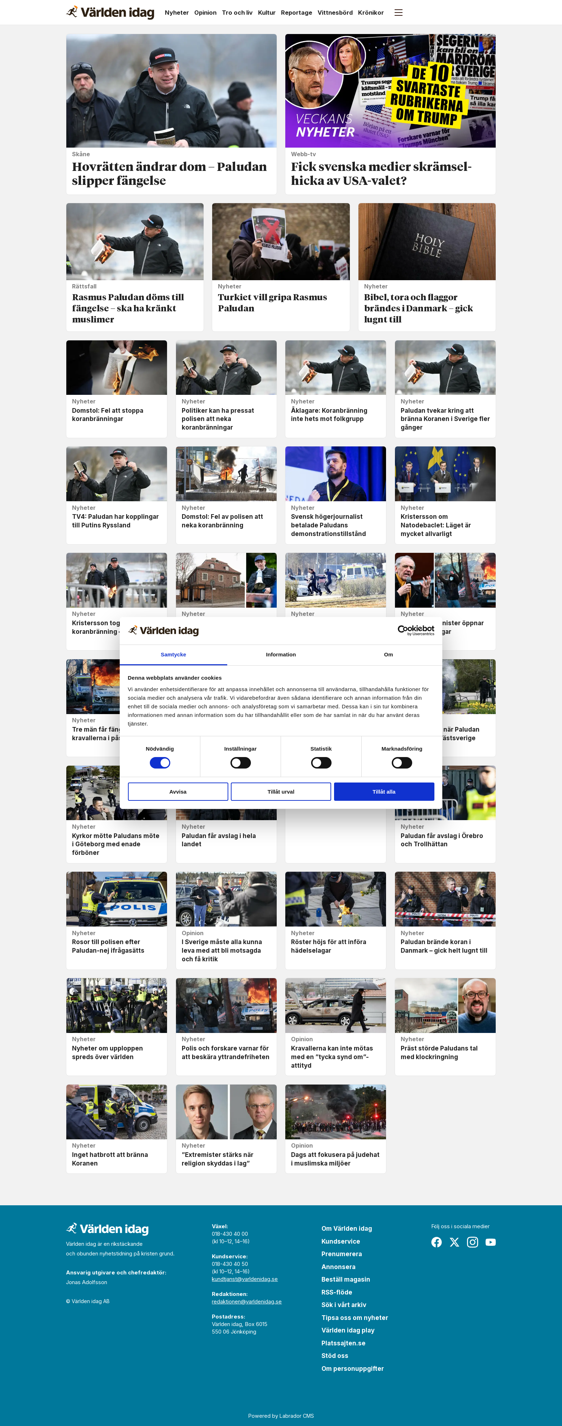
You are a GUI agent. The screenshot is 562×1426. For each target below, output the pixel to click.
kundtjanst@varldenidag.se (245, 1279)
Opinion (205, 12)
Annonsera (339, 1267)
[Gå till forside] (110, 12)
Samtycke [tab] (173, 654)
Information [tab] (281, 654)
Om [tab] (388, 654)
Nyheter (177, 12)
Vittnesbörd (335, 12)
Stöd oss (335, 1355)
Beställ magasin (346, 1279)
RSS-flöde (337, 1292)
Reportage (296, 12)
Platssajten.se (344, 1343)
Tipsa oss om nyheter (355, 1317)
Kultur (267, 12)
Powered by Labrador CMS (281, 1416)
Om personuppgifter (353, 1368)
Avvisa (178, 792)
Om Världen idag (347, 1228)
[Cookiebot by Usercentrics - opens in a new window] (403, 630)
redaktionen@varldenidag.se (247, 1301)
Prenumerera (342, 1254)
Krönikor (371, 12)
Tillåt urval (281, 792)
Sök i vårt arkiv (344, 1304)
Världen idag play (348, 1330)
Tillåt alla (384, 792)
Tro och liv (237, 12)
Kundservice (341, 1241)
